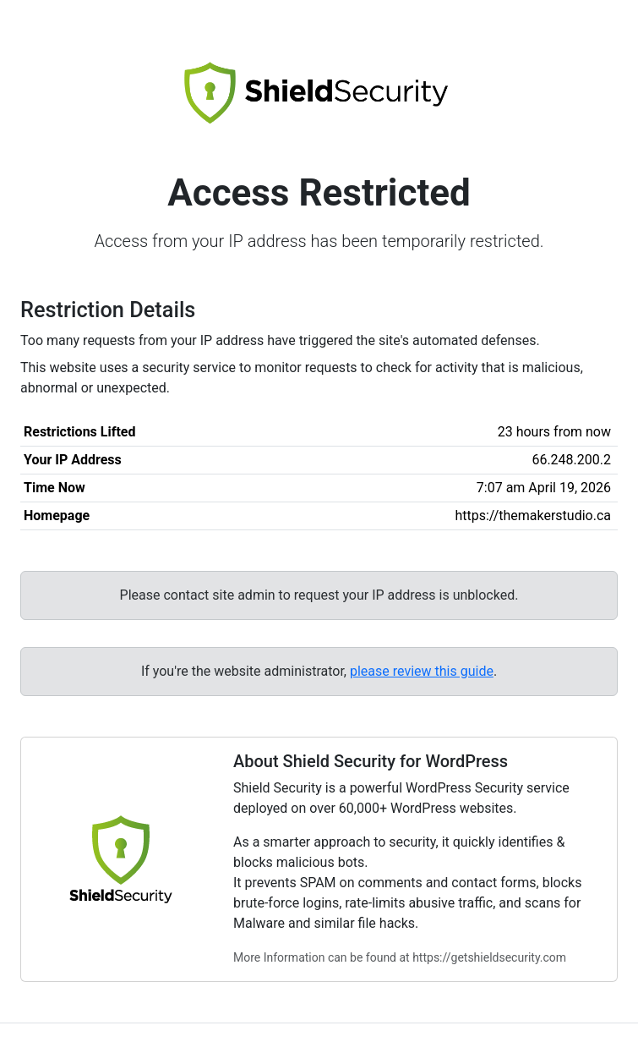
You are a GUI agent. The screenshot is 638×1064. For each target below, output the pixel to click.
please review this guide (421, 671)
